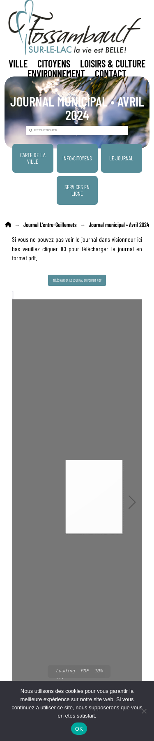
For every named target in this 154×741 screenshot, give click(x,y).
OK (79, 729)
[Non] (144, 711)
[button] (18, 64)
